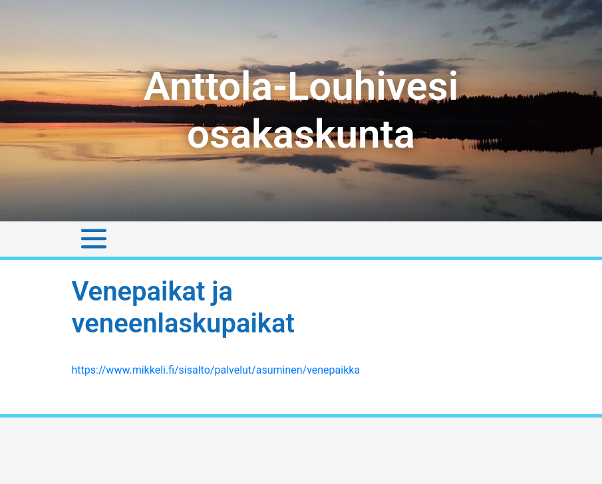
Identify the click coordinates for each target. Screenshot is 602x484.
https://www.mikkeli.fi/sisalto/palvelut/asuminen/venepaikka (216, 370)
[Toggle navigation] (94, 239)
